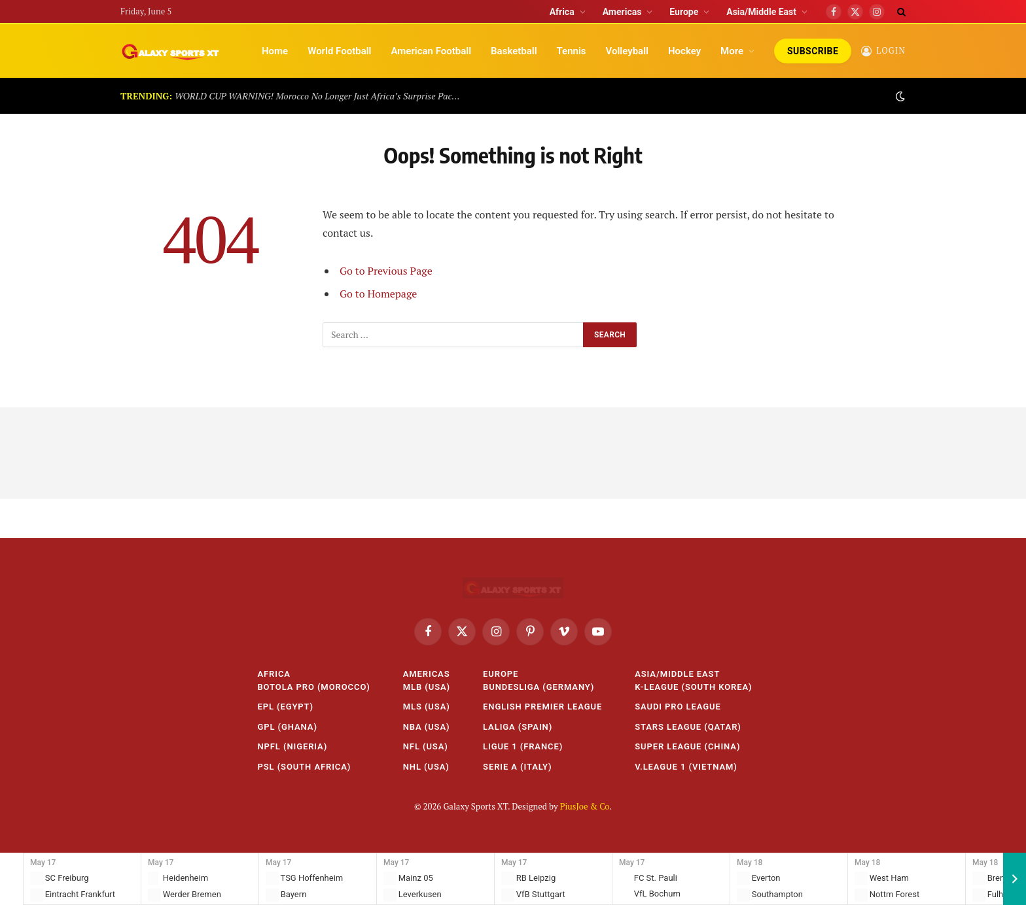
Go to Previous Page (386, 271)
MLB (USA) (426, 687)
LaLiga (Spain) (517, 727)
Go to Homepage (378, 293)
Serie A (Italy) (517, 767)
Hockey (684, 51)
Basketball (514, 51)
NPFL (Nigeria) (292, 746)
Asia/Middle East (761, 12)
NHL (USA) (426, 767)
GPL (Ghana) (287, 727)
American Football (431, 51)
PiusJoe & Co (585, 806)
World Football (339, 51)
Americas (622, 12)
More (731, 51)
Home (275, 51)
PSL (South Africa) (304, 767)
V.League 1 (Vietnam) (686, 767)
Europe (683, 12)
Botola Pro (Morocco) (313, 687)
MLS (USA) (426, 706)
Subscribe (812, 51)
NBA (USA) (426, 727)
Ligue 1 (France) (523, 746)
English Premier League (542, 706)
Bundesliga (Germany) (538, 687)
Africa (562, 12)
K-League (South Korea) (693, 687)
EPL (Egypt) (285, 706)
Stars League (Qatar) (688, 727)
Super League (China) (687, 746)
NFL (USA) (425, 746)
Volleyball (627, 51)
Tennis (571, 51)
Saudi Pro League (678, 706)
